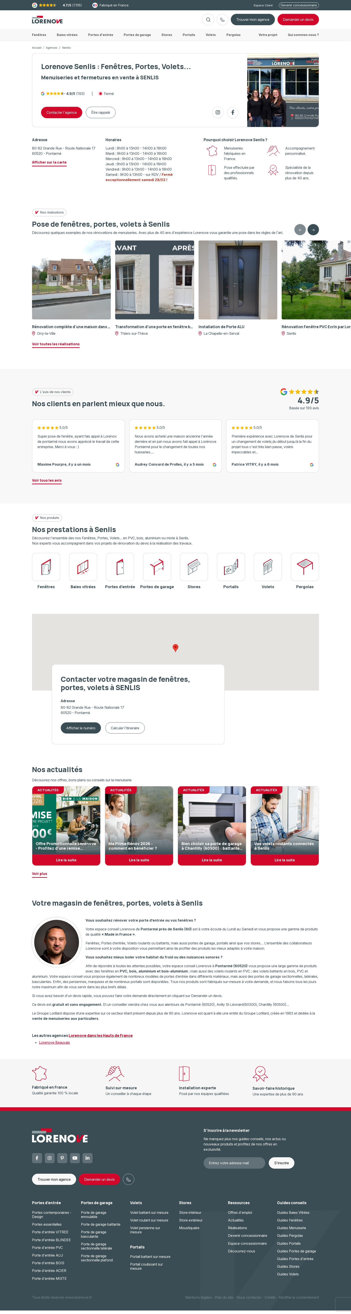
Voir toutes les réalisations (56, 347)
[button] (175, 652)
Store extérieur (190, 1223)
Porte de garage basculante (93, 1237)
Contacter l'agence (62, 116)
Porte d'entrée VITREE (50, 1235)
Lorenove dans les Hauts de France (101, 1039)
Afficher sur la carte (49, 165)
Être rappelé (100, 116)
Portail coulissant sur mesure (146, 1270)
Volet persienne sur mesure (145, 1233)
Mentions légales (198, 1301)
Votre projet (268, 38)
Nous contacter (248, 1301)
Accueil (36, 51)
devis (298, 21)
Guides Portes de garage (296, 1254)
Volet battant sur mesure (149, 1216)
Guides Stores (288, 1270)
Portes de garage (97, 1206)
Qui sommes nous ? (303, 38)
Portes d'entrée (46, 1206)
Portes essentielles (47, 1228)
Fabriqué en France (110, 5)
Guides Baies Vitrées (293, 1216)
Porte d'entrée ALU (47, 1259)
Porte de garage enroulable (93, 1218)
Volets (136, 1206)
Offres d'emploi (240, 1216)
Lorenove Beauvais (54, 1046)
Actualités (236, 1223)
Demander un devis (99, 1183)
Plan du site (224, 1301)
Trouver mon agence (252, 21)
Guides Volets (288, 1277)
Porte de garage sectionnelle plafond (97, 1261)
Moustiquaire (189, 1231)
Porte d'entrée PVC (47, 1251)
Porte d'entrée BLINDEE (51, 1243)
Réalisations (237, 1231)
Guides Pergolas (290, 1239)
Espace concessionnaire (247, 1247)
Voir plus (39, 877)
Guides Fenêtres (290, 1223)
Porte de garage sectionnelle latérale (96, 1249)
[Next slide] (313, 233)
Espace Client (263, 5)
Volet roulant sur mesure (149, 1223)
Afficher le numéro (80, 731)
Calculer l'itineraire (125, 731)
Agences (51, 51)
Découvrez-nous (241, 1254)
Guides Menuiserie (291, 1231)
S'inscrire (281, 1166)
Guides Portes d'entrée (295, 1262)
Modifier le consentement (299, 1301)
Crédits (270, 1301)
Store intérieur (190, 1216)
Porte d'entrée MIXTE (49, 1282)
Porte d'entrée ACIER (49, 1274)
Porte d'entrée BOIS (48, 1266)
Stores (185, 1206)
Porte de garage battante (100, 1228)
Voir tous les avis (47, 483)
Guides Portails (289, 1247)
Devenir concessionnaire (299, 5)
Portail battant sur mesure (150, 1260)
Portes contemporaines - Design (52, 1218)
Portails (137, 1250)
